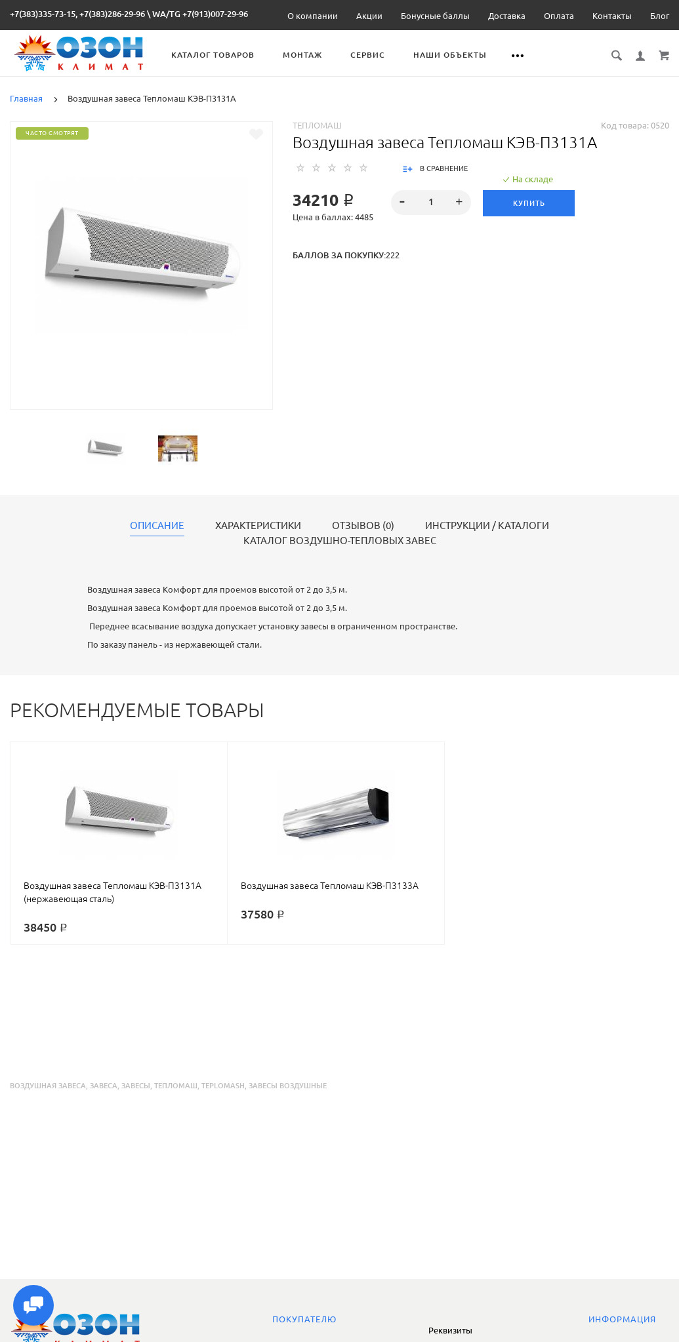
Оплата (559, 15)
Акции (369, 15)
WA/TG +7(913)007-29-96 (200, 13)
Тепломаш (317, 125)
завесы (135, 1086)
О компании (312, 15)
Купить (530, 203)
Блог (659, 15)
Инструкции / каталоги (487, 526)
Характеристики (258, 526)
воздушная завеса (48, 1086)
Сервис (377, 54)
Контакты (612, 15)
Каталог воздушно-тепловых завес (339, 541)
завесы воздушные (288, 1086)
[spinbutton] (431, 202)
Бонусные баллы (435, 15)
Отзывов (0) (363, 526)
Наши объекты (459, 54)
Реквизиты (450, 1330)
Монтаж (311, 54)
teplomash (223, 1086)
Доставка (506, 15)
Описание (157, 526)
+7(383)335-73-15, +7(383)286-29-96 (77, 13)
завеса (103, 1086)
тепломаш (175, 1086)
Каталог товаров (222, 54)
